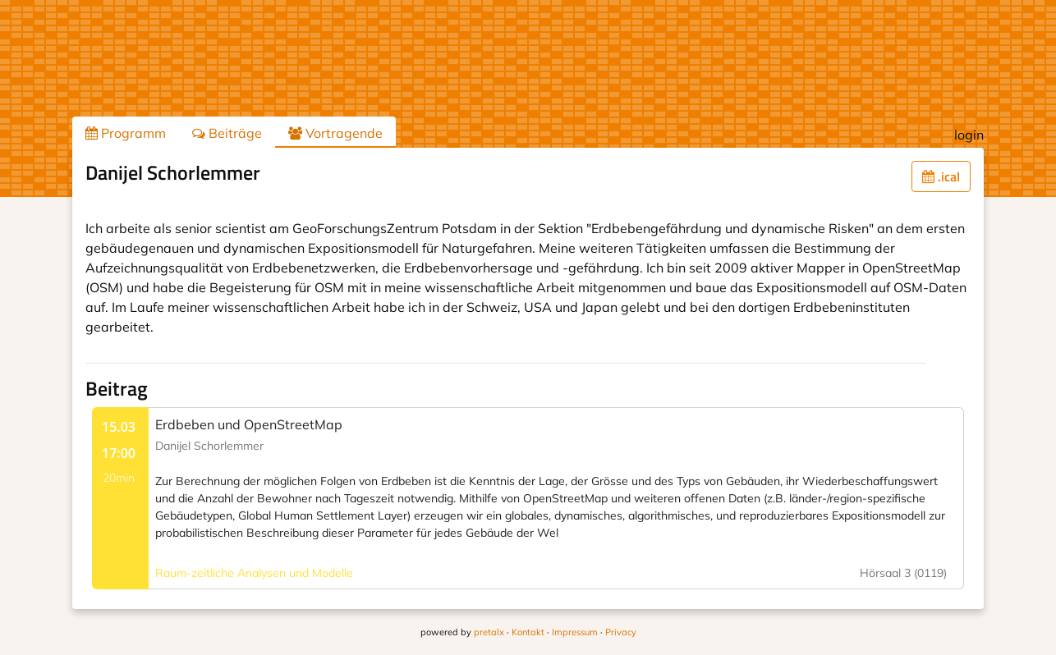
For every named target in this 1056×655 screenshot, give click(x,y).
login (969, 134)
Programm (125, 133)
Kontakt (528, 632)
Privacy (620, 632)
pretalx (489, 632)
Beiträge (227, 133)
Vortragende (335, 133)
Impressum (575, 632)
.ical (941, 176)
